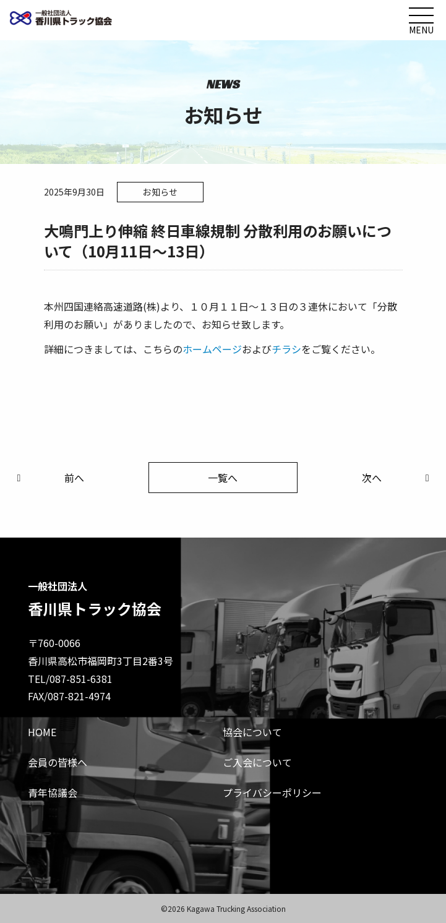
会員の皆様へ (57, 762)
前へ (48, 477)
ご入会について (257, 762)
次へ (398, 477)
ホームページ (212, 348)
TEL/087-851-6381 (70, 678)
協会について (252, 731)
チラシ (286, 348)
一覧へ (223, 477)
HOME (42, 731)
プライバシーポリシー (272, 792)
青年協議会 (52, 792)
